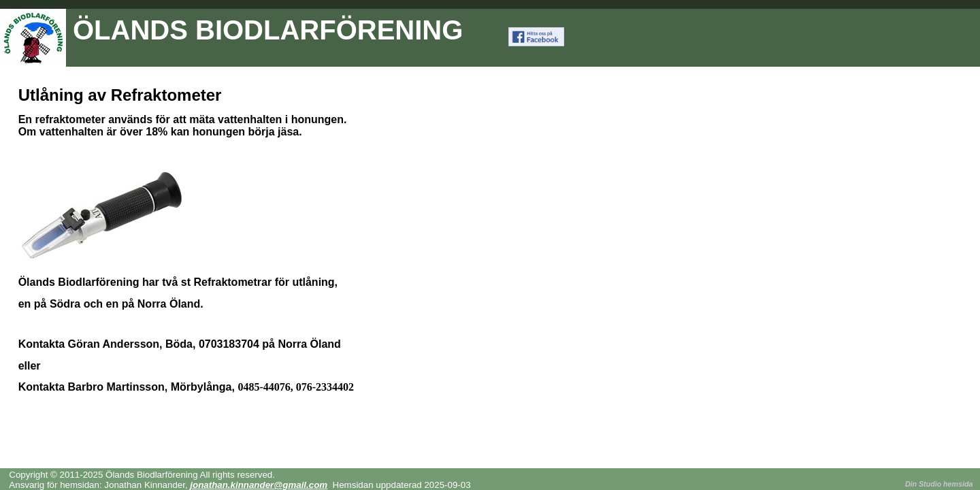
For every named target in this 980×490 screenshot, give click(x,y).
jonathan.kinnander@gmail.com (258, 485)
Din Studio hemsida (939, 484)
